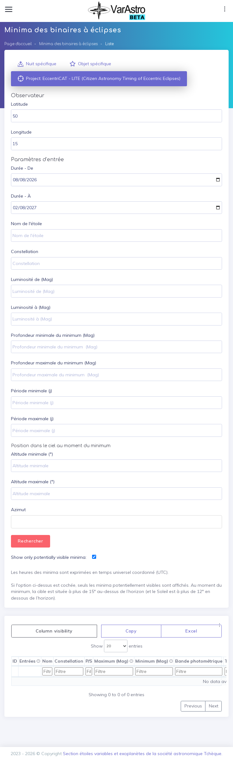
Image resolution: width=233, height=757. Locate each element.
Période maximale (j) (32, 418)
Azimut (18, 509)
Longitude (21, 132)
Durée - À (21, 196)
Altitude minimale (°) (32, 454)
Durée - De (22, 168)
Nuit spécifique (37, 64)
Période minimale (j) (31, 391)
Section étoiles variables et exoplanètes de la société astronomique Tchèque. (142, 753)
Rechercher (30, 541)
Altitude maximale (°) (32, 481)
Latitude (19, 104)
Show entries (116, 646)
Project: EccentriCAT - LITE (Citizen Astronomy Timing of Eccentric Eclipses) (99, 79)
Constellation (24, 251)
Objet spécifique (90, 64)
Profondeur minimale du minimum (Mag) (53, 335)
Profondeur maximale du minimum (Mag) (53, 363)
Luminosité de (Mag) (32, 279)
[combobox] (116, 521)
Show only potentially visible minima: (48, 557)
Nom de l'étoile (26, 223)
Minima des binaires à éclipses (68, 44)
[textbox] (15, 523)
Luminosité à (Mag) (30, 307)
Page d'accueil (18, 44)
